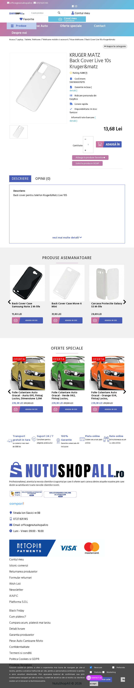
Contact (99, 26)
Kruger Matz (85, 55)
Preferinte (118, 667)
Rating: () (78, 73)
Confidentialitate (19, 647)
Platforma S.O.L (18, 602)
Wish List (15, 584)
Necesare (96, 667)
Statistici (96, 672)
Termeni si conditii (20, 653)
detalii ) (73, 90)
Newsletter (16, 590)
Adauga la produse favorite (90, 157)
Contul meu (16, 559)
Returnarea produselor (23, 571)
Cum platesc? (17, 617)
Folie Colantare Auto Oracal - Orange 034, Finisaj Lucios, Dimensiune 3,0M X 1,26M (104, 398)
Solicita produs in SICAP (87, 163)
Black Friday (16, 610)
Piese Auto (40, 26)
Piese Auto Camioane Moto (26, 641)
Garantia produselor (21, 635)
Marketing (109, 672)
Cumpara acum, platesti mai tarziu (29, 623)
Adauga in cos (24, 320)
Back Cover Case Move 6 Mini (67, 305)
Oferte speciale (71, 26)
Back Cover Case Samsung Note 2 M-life (26, 305)
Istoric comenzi (18, 565)
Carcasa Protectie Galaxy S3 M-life (106, 305)
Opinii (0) (51, 179)
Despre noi (19, 33)
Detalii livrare (17, 629)
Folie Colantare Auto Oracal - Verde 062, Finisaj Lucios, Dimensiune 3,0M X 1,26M (64, 398)
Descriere (23, 179)
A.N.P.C (13, 596)
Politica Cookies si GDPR (24, 659)
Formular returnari (20, 578)
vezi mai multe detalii (67, 237)
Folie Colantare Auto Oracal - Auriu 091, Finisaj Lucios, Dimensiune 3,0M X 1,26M (27, 397)
